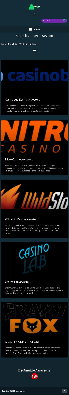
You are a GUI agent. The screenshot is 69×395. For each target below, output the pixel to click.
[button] (34, 50)
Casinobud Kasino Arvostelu (22, 99)
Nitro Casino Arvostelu (19, 159)
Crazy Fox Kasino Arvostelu (22, 341)
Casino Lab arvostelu (18, 282)
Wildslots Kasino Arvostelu (21, 219)
